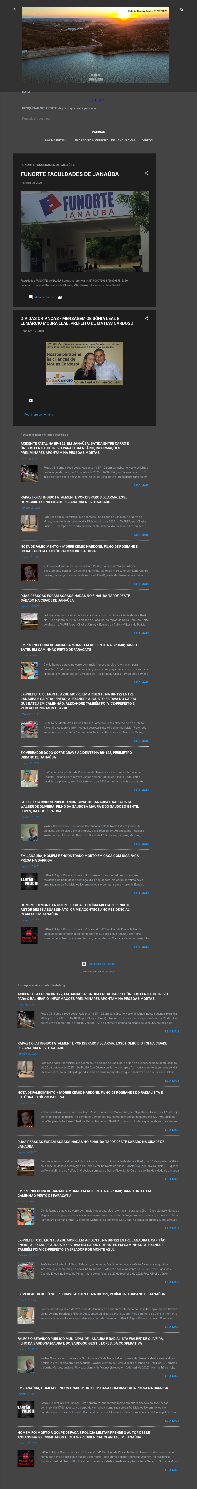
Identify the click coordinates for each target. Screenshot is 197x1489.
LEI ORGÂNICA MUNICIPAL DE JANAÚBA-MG (104, 140)
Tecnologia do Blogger (98, 964)
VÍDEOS (147, 140)
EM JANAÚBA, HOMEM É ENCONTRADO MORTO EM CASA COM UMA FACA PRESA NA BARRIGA (93, 1388)
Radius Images (108, 971)
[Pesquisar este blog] (98, 118)
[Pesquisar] (181, 10)
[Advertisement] (171, 210)
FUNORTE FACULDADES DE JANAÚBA (70, 174)
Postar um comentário (38, 414)
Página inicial (55, 140)
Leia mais (141, 485)
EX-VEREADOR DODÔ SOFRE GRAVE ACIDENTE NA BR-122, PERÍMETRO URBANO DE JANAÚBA (91, 1294)
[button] (146, 174)
